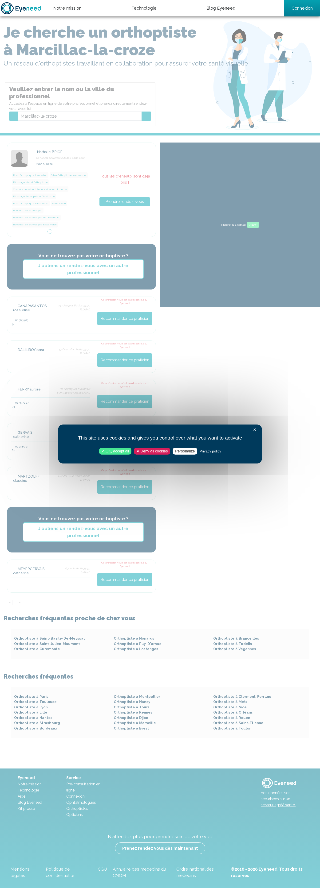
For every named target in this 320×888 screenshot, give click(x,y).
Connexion (302, 8)
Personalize (185, 451)
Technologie (144, 8)
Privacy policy (210, 451)
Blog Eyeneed (220, 8)
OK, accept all (115, 451)
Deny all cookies (152, 451)
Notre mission (67, 8)
